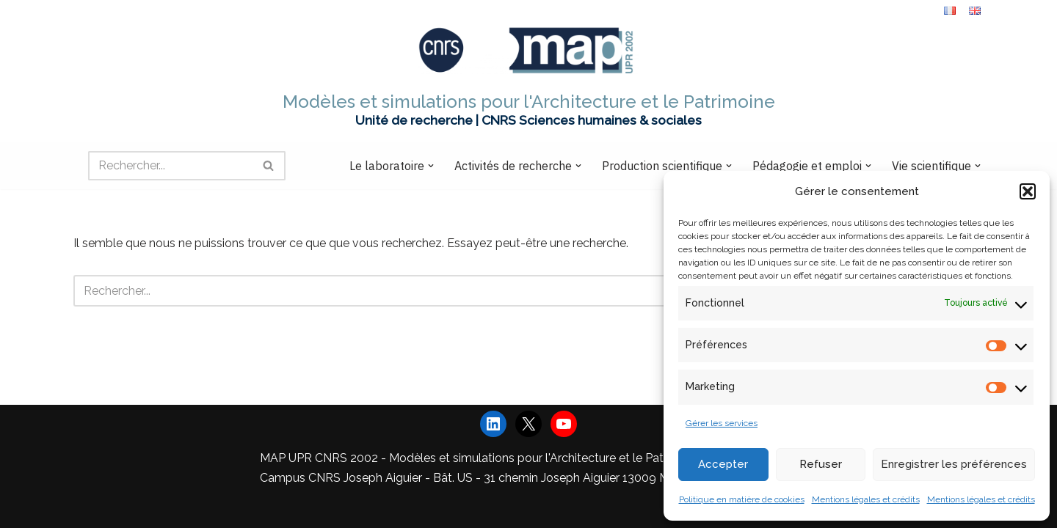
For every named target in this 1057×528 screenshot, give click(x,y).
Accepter (723, 464)
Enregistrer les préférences (954, 464)
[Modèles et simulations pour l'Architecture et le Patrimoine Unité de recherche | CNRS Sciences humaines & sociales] (529, 77)
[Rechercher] (170, 165)
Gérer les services (722, 423)
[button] (1027, 191)
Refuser (820, 464)
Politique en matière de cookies (741, 499)
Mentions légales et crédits (866, 499)
